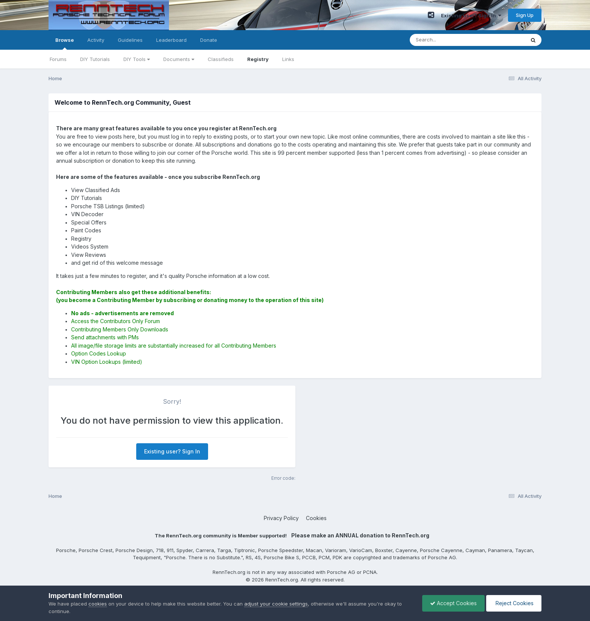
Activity (95, 40)
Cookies (316, 518)
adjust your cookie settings (276, 604)
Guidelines (130, 40)
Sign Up (525, 15)
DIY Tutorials (95, 59)
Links (288, 59)
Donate (208, 40)
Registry (258, 59)
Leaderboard (171, 40)
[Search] (447, 40)
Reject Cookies (514, 603)
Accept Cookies (453, 603)
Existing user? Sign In (471, 15)
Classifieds (221, 59)
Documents (178, 59)
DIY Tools (136, 59)
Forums (58, 59)
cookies (97, 604)
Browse (64, 43)
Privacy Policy (281, 518)
